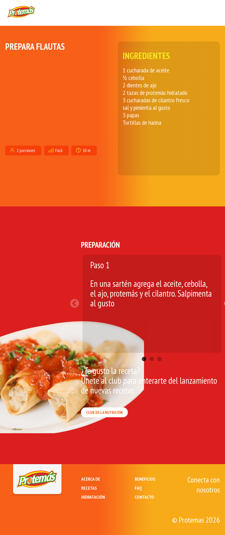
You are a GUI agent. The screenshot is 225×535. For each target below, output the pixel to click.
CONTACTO (144, 497)
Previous (77, 301)
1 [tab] (144, 351)
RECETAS (89, 488)
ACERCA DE (90, 479)
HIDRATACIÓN (93, 497)
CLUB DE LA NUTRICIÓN (104, 412)
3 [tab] (159, 351)
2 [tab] (151, 351)
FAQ (138, 488)
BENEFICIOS (145, 479)
